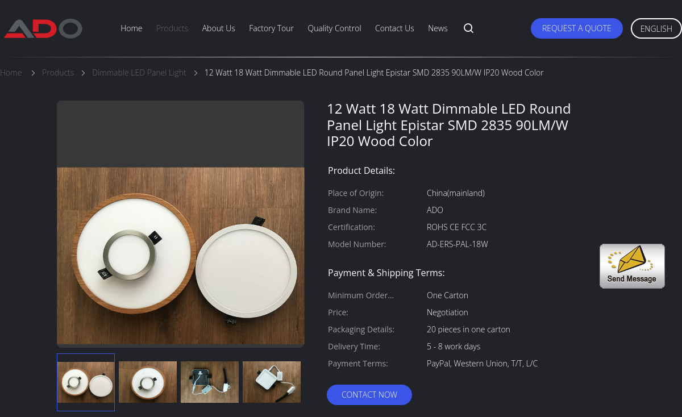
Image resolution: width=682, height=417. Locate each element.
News (437, 28)
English (656, 28)
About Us (218, 28)
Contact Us (394, 28)
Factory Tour (271, 28)
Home (131, 28)
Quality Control (334, 28)
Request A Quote (577, 28)
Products (172, 28)
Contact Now (369, 394)
